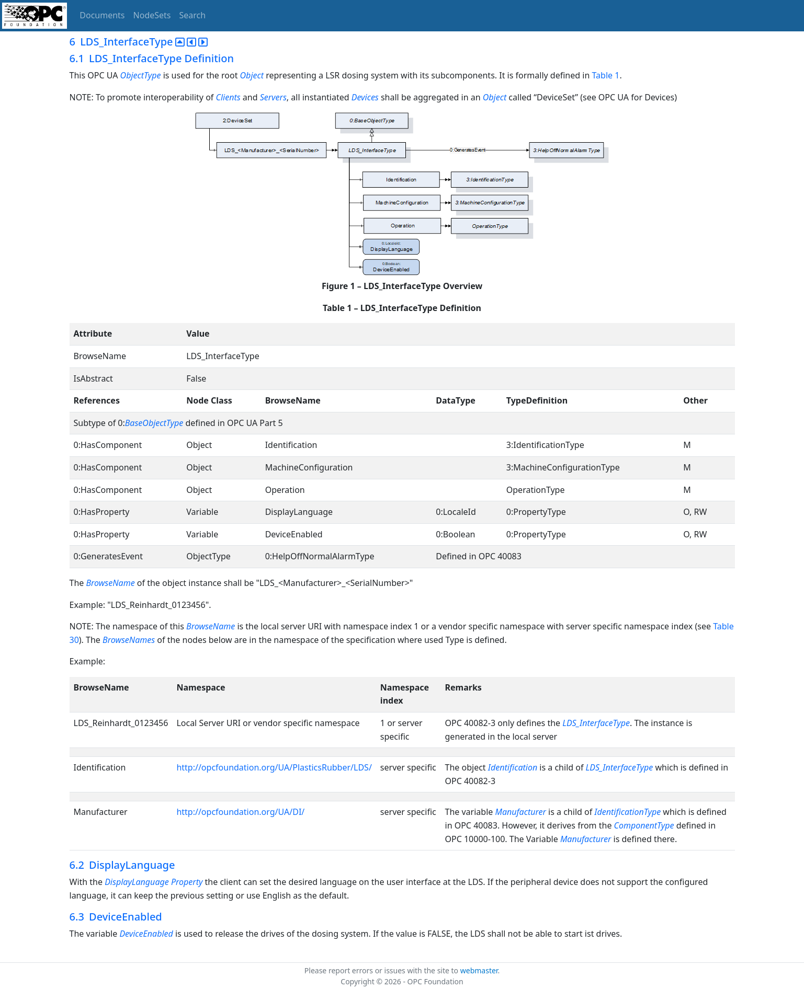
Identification (512, 767)
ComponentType (644, 825)
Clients (229, 97)
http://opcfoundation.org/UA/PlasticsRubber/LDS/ (273, 767)
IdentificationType (627, 812)
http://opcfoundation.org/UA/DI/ (240, 812)
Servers (273, 97)
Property (187, 882)
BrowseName (110, 583)
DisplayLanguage (137, 882)
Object (252, 75)
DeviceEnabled (146, 933)
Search (192, 15)
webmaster (479, 970)
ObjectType (140, 75)
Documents (102, 15)
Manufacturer (520, 812)
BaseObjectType (155, 423)
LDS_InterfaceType (596, 723)
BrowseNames (129, 640)
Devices (366, 97)
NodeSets (152, 15)
